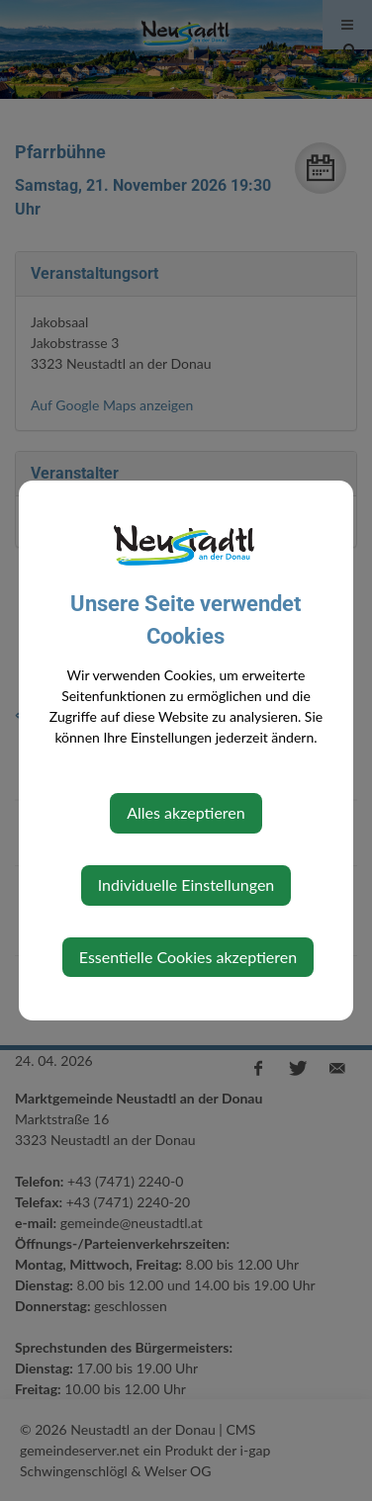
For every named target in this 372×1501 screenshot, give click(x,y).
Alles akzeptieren (185, 812)
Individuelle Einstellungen (186, 884)
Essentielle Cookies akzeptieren (188, 956)
